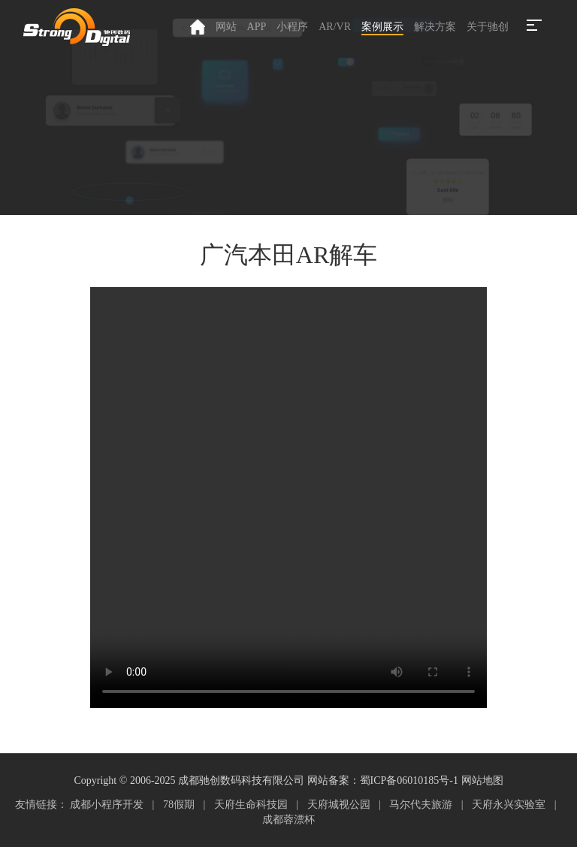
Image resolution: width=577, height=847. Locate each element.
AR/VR (335, 26)
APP (257, 26)
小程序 (292, 26)
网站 (226, 26)
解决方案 (435, 26)
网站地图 (482, 780)
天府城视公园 (338, 804)
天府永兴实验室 (508, 804)
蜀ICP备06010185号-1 (409, 780)
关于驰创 (488, 26)
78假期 (179, 804)
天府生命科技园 (251, 804)
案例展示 (382, 26)
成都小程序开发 (106, 804)
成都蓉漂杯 (288, 819)
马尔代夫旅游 (420, 804)
